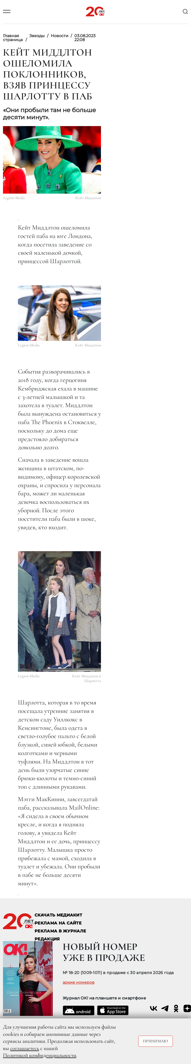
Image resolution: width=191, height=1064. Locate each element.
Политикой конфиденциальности (39, 1055)
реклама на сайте (58, 923)
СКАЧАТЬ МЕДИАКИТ (58, 915)
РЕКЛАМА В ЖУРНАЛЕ (60, 931)
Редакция (47, 939)
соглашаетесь (24, 1048)
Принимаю (155, 1041)
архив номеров (79, 982)
